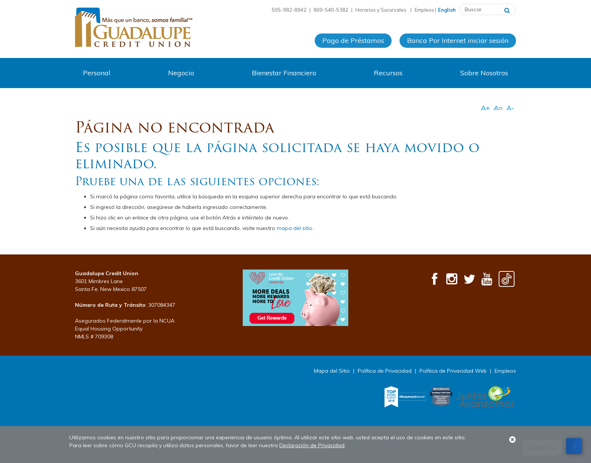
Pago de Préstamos (353, 41)
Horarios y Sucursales (381, 10)
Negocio (181, 73)
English (447, 10)
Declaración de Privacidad (311, 445)
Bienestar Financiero (284, 73)
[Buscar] (507, 9)
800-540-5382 (331, 10)
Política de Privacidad (385, 370)
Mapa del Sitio (332, 370)
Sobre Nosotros (484, 73)
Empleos (424, 10)
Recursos (388, 73)
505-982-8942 (289, 10)
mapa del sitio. (295, 228)
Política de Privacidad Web (453, 370)
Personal (96, 73)
